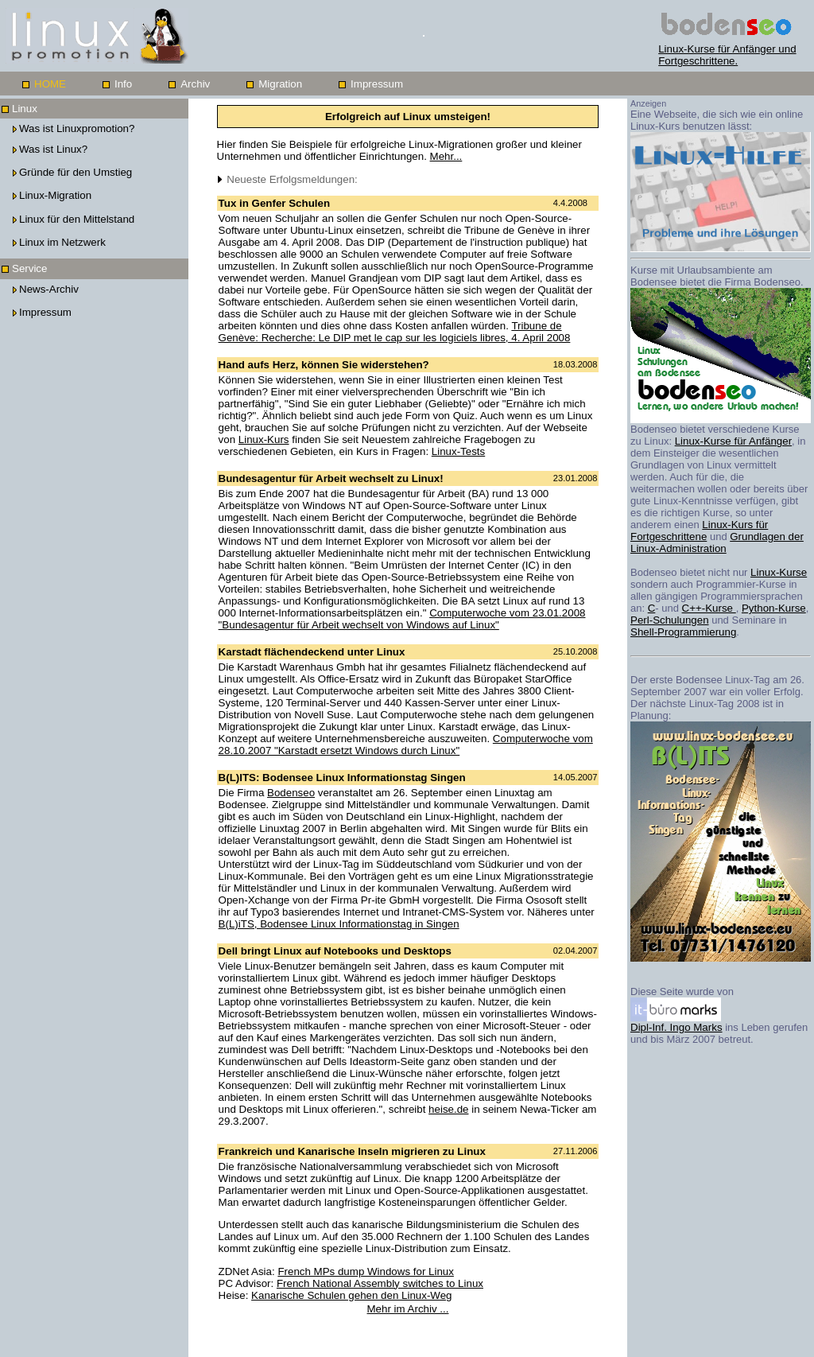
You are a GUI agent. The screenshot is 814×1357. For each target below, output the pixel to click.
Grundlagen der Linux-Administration (717, 542)
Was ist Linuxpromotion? (76, 128)
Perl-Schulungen (669, 620)
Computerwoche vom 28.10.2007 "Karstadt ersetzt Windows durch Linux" (406, 744)
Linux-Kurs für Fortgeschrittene (699, 530)
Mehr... (446, 156)
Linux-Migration (55, 195)
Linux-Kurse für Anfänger (733, 441)
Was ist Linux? (53, 149)
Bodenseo (291, 793)
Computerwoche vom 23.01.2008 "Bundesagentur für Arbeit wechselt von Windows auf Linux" (402, 619)
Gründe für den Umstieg (75, 172)
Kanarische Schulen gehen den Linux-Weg (351, 1295)
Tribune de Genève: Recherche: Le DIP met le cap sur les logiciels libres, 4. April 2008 (395, 332)
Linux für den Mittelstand (76, 219)
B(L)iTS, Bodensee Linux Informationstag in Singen (339, 924)
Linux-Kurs (263, 439)
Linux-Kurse (778, 572)
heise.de (448, 1109)
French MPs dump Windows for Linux (365, 1271)
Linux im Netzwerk (62, 242)
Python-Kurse (774, 608)
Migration (280, 84)
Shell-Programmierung (683, 632)
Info (123, 84)
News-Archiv (49, 289)
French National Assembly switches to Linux (380, 1283)
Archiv (195, 84)
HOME (50, 84)
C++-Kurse (709, 608)
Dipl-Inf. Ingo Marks (676, 1022)
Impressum (377, 84)
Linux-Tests (458, 451)
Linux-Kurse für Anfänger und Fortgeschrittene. (729, 50)
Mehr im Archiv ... (408, 1309)
